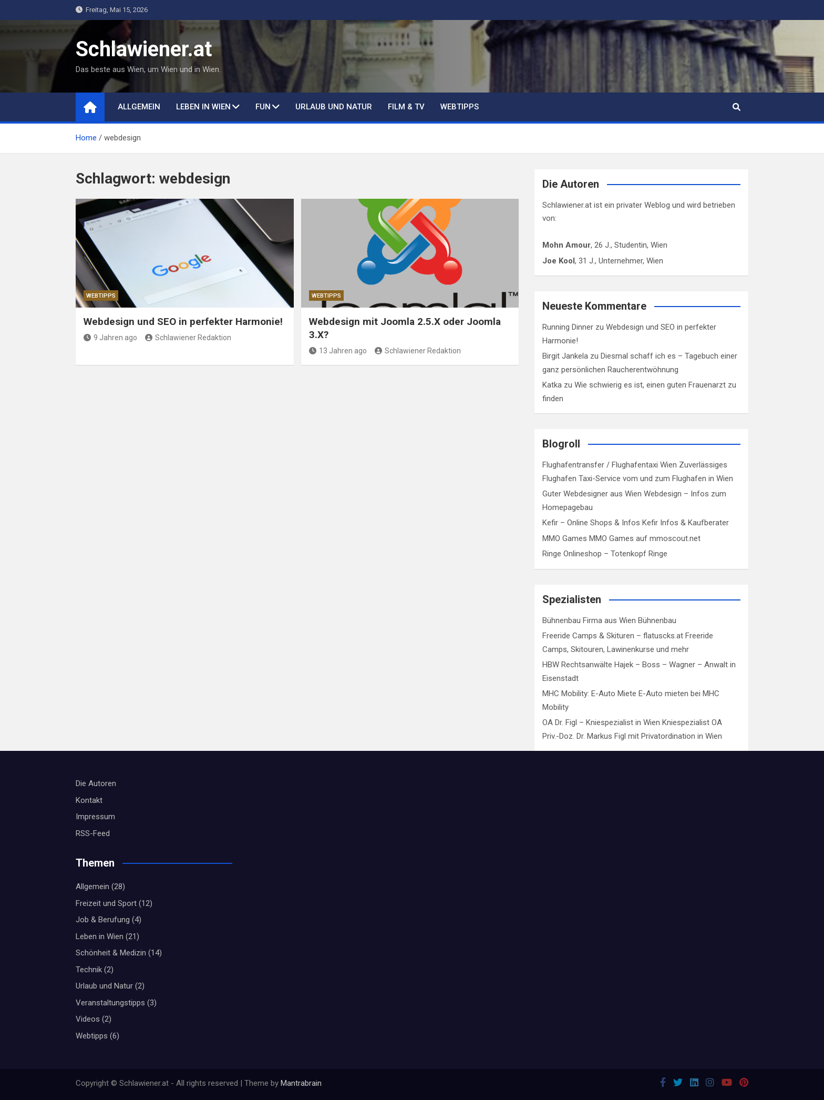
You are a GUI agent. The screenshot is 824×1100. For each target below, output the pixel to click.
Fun (263, 106)
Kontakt (89, 800)
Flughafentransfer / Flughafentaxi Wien (609, 465)
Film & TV (406, 106)
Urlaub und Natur (333, 106)
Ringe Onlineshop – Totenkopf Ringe (604, 553)
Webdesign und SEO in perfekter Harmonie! (183, 321)
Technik (89, 969)
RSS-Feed (93, 833)
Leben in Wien (203, 106)
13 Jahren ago (338, 351)
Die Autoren (96, 783)
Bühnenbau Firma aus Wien (589, 620)
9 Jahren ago (110, 337)
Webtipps (459, 106)
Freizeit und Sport (106, 903)
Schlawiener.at (144, 49)
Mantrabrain (301, 1083)
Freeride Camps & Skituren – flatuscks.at (612, 635)
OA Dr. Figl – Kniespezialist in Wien (601, 722)
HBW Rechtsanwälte (577, 664)
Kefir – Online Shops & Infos (591, 522)
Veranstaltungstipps (110, 1002)
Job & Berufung (103, 919)
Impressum (95, 816)
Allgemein (139, 106)
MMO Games (564, 538)
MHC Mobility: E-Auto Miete (589, 693)
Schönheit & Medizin (111, 953)
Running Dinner (567, 327)
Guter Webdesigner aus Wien (592, 493)
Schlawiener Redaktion (188, 337)
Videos (88, 1019)
